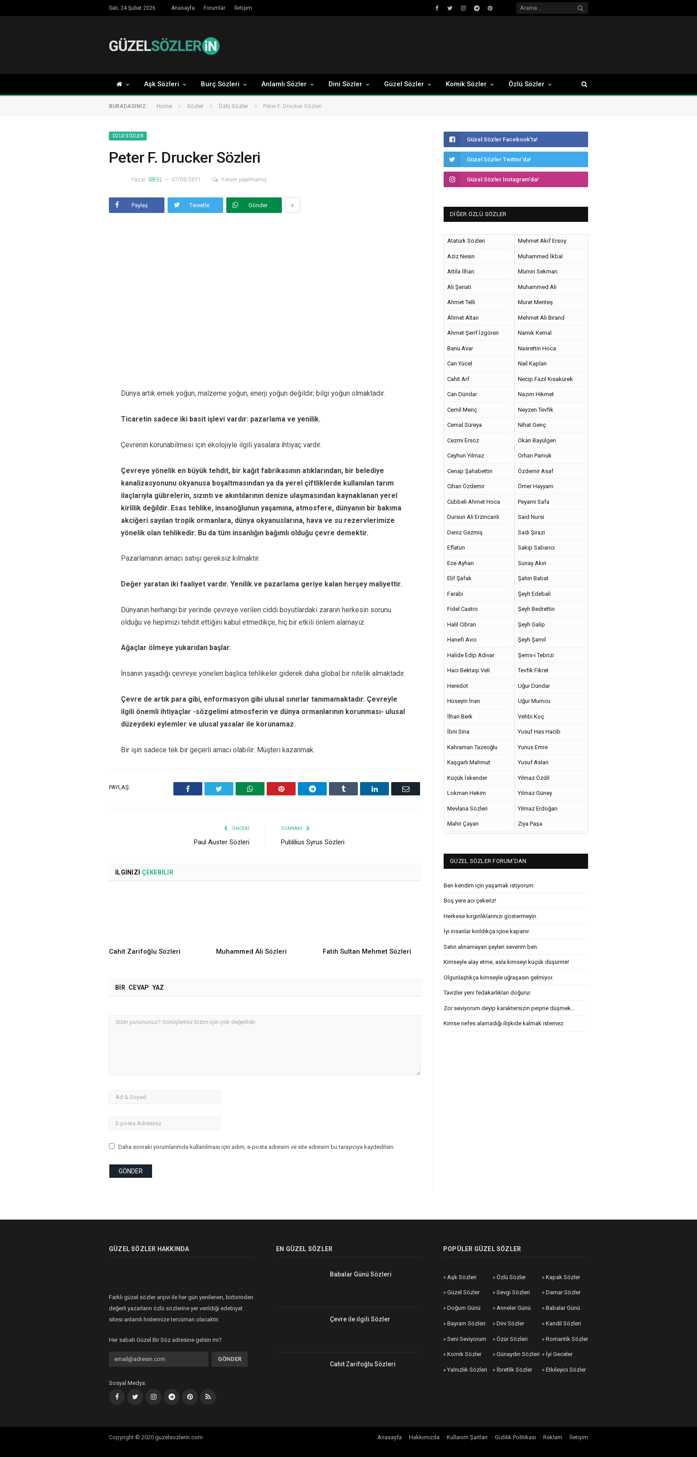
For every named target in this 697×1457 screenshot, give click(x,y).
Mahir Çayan (463, 823)
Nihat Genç (532, 424)
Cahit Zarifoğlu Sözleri (144, 951)
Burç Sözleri (220, 84)
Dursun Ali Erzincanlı (473, 517)
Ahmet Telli (461, 302)
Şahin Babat (533, 578)
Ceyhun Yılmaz (465, 455)
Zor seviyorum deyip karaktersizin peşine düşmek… (509, 1008)
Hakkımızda (424, 1437)
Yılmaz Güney (535, 793)
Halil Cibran (461, 624)
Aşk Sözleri (161, 84)
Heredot (457, 685)
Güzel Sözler (404, 84)
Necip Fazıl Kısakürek (545, 379)
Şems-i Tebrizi (536, 655)
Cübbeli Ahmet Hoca (473, 501)
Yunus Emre (533, 747)
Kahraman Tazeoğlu (472, 747)
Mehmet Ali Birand (541, 317)
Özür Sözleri (512, 1339)
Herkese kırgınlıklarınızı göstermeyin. (490, 916)
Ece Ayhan (460, 563)
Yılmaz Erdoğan (537, 808)
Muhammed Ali (537, 287)
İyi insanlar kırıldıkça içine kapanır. (487, 931)
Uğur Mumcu (534, 701)
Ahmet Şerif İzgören (473, 332)
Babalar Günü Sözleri (361, 1274)
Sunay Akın (532, 563)
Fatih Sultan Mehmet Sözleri (367, 951)
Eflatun (456, 547)
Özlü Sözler (527, 84)
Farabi (455, 593)
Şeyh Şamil (532, 639)
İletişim (243, 8)
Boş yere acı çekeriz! (470, 900)
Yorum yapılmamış (239, 180)
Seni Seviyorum (466, 1339)
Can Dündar (462, 394)
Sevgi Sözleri (513, 1292)
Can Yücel (459, 363)
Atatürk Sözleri (466, 240)
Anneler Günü (514, 1307)
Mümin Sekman (537, 271)
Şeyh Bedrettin (536, 609)
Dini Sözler (345, 84)
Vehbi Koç (531, 716)
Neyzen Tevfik (535, 409)
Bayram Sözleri (466, 1323)
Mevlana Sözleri (467, 808)
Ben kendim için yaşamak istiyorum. (489, 885)
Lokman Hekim (466, 793)
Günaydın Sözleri (518, 1354)
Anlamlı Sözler (284, 84)
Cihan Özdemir (466, 486)
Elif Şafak (459, 578)
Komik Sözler (466, 84)
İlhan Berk (460, 716)
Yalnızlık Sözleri (467, 1369)
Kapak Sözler (563, 1277)
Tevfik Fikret (533, 670)
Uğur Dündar (534, 685)
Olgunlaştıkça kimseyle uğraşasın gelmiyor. (498, 977)
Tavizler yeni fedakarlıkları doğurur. (487, 992)
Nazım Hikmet (536, 394)
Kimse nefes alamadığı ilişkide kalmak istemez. (504, 1023)
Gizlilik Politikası (515, 1437)
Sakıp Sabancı (536, 547)
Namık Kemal (535, 332)
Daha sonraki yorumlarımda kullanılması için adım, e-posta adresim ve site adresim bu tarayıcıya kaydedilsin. (256, 1147)
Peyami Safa (533, 501)
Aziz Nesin (461, 256)
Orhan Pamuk (535, 455)
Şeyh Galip (531, 624)
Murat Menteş (535, 302)
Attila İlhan (460, 271)
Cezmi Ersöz (463, 440)
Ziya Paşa (530, 823)
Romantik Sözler (567, 1339)
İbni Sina (458, 731)
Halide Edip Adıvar (470, 655)
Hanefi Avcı (462, 639)
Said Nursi (531, 517)
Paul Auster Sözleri (221, 842)
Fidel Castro (462, 609)
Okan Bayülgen (537, 440)
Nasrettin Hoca (537, 348)
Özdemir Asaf (535, 471)
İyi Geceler (559, 1354)
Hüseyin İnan (463, 701)
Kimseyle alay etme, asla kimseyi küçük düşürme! (506, 962)
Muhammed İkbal (540, 256)
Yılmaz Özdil (533, 778)
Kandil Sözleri (563, 1323)
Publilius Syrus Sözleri (312, 842)
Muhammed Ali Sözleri (251, 951)
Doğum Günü (464, 1307)
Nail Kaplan (532, 363)
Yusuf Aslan (533, 762)
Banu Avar (460, 348)
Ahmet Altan (463, 317)
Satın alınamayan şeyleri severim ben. (491, 946)
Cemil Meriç (462, 409)
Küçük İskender (467, 778)
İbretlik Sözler (514, 1369)
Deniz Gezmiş (465, 532)
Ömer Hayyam (535, 486)
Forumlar (214, 8)
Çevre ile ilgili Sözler (360, 1319)
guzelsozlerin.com (179, 1437)
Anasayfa (183, 8)
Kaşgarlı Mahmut (468, 762)
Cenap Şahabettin (470, 471)
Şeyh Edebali (534, 593)
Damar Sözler (563, 1292)
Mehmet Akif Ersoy (542, 240)
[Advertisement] (426, 45)
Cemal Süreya (464, 424)
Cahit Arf (458, 379)
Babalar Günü (563, 1307)
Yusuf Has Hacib (539, 731)
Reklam (552, 1437)
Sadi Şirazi (531, 532)
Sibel (155, 180)
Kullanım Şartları (467, 1437)
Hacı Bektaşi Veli (468, 670)
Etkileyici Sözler (566, 1369)
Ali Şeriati (459, 287)
